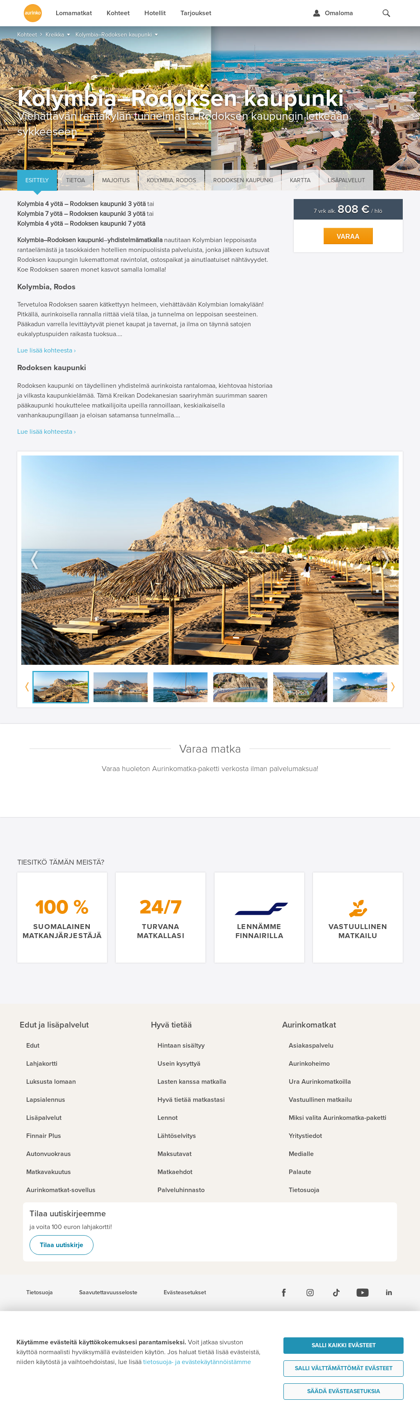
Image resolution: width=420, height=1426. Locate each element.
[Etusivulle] (33, 13)
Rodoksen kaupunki (243, 180)
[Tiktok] (336, 1292)
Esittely (37, 180)
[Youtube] (362, 1292)
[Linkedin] (388, 1292)
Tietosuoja (39, 1292)
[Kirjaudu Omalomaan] (333, 13)
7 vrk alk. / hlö (348, 211)
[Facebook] (283, 1292)
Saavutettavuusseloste (108, 1292)
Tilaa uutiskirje (61, 1245)
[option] (210, 560)
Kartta (300, 180)
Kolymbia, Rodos (171, 180)
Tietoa (75, 180)
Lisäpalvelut (346, 180)
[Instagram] (310, 1292)
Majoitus (116, 180)
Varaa (348, 236)
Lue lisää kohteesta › (46, 350)
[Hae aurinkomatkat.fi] (386, 13)
